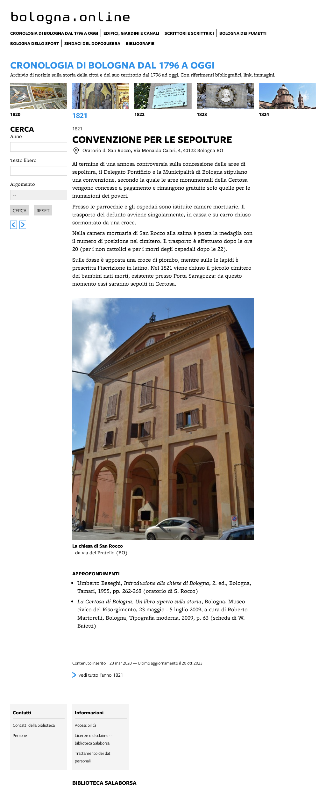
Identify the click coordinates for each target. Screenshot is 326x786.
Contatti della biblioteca (34, 725)
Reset (43, 209)
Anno (16, 136)
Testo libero (23, 160)
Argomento (22, 184)
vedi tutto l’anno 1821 (101, 675)
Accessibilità (85, 725)
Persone (20, 735)
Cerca (22, 129)
